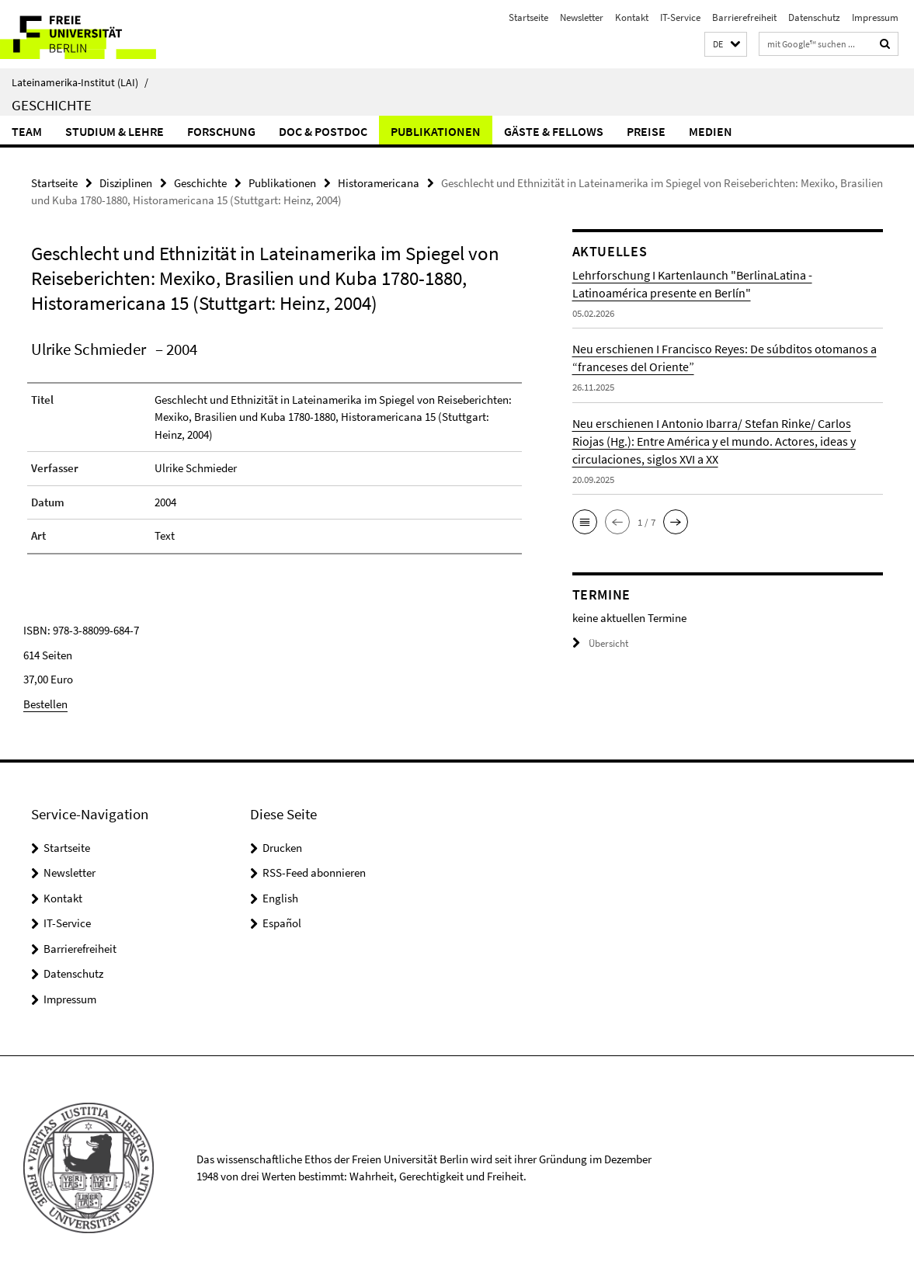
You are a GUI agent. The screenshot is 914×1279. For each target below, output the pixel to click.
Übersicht (600, 643)
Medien (710, 131)
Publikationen (436, 131)
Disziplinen (125, 183)
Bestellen (45, 704)
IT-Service (680, 17)
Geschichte (52, 105)
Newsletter (581, 17)
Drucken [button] (282, 846)
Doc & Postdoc (323, 131)
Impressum (875, 17)
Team (27, 131)
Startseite (528, 17)
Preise (646, 131)
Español (281, 923)
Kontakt (631, 17)
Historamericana (378, 183)
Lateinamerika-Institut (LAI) (80, 82)
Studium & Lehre (114, 131)
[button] (725, 44)
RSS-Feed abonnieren (314, 872)
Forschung (221, 131)
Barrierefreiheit (744, 17)
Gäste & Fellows (553, 131)
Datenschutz (814, 17)
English (280, 897)
